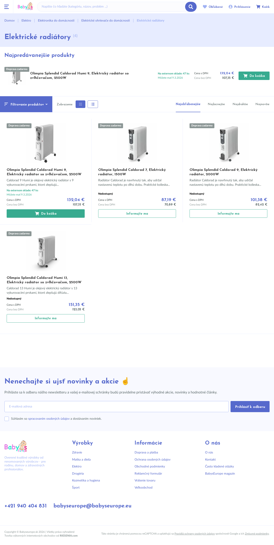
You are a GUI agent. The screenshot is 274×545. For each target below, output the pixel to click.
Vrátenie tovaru (145, 480)
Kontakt (210, 459)
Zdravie (77, 452)
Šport (76, 487)
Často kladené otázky (219, 466)
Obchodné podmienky (150, 466)
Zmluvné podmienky (257, 533)
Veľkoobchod (144, 487)
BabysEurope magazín (220, 473)
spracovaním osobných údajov (49, 418)
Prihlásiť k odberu (250, 407)
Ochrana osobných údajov (152, 459)
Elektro (77, 466)
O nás (209, 452)
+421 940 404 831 (25, 506)
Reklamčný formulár (148, 473)
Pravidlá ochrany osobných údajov (194, 533)
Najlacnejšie (216, 104)
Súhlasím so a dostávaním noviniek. (56, 418)
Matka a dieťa (81, 459)
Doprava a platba (146, 452)
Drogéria (78, 473)
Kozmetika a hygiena (86, 480)
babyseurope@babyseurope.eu (92, 506)
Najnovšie (262, 104)
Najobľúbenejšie (188, 104)
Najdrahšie (240, 104)
